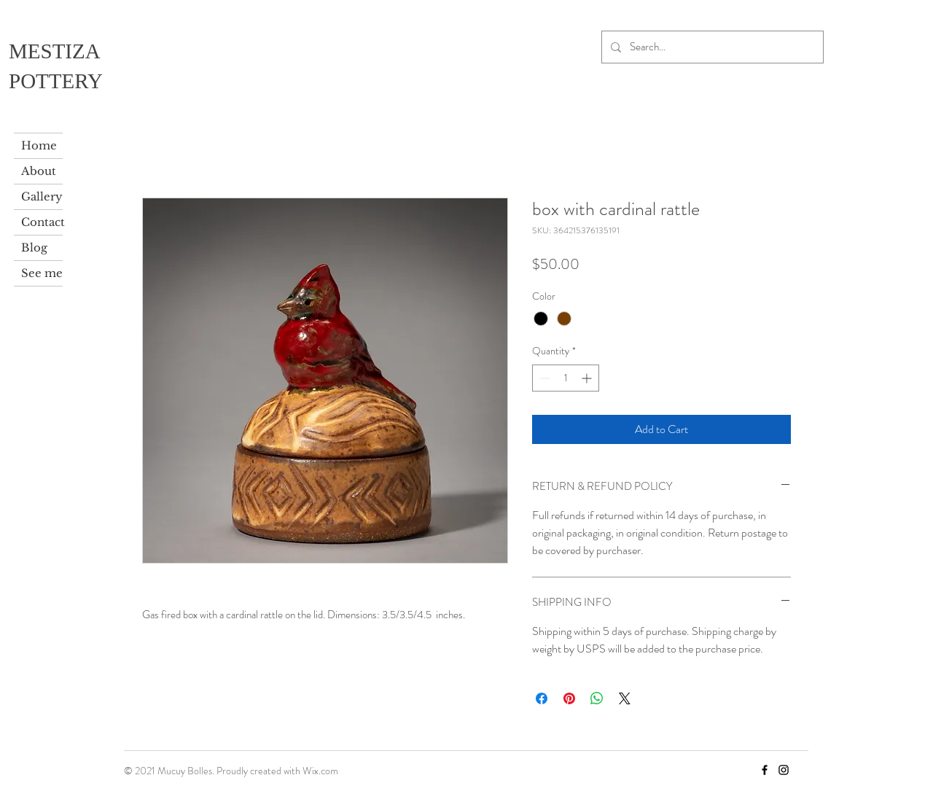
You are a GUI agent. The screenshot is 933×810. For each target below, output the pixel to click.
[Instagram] (783, 769)
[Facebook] (764, 769)
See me (42, 273)
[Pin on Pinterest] (569, 698)
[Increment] (588, 378)
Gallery (42, 196)
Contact (42, 222)
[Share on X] (624, 698)
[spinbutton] (566, 378)
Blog (34, 247)
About (38, 171)
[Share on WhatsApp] (597, 698)
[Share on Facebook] (541, 698)
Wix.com (320, 770)
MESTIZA (55, 51)
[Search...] (711, 47)
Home (39, 145)
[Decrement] (543, 378)
